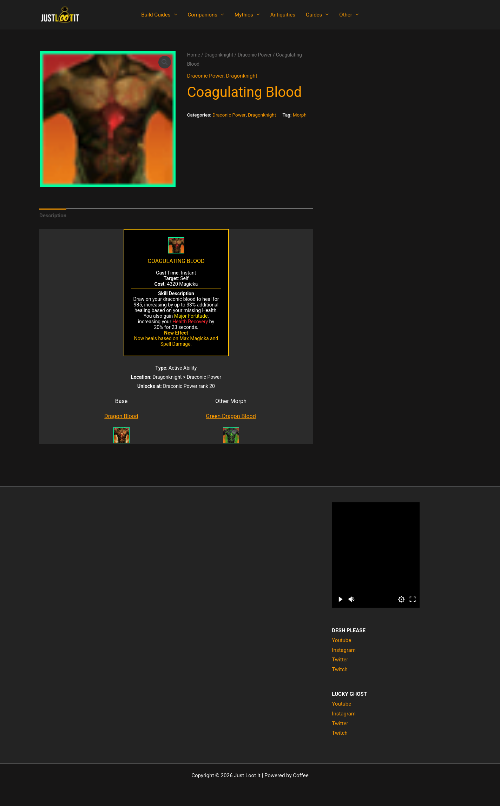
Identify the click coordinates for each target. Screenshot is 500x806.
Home (193, 55)
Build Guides (155, 15)
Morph (300, 115)
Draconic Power (255, 55)
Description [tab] (52, 215)
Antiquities (282, 15)
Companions (203, 15)
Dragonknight (218, 55)
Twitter (340, 659)
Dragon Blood (121, 416)
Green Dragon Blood (231, 416)
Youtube (341, 640)
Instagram (344, 650)
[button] (164, 62)
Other (345, 15)
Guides (314, 15)
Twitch (339, 669)
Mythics (244, 15)
